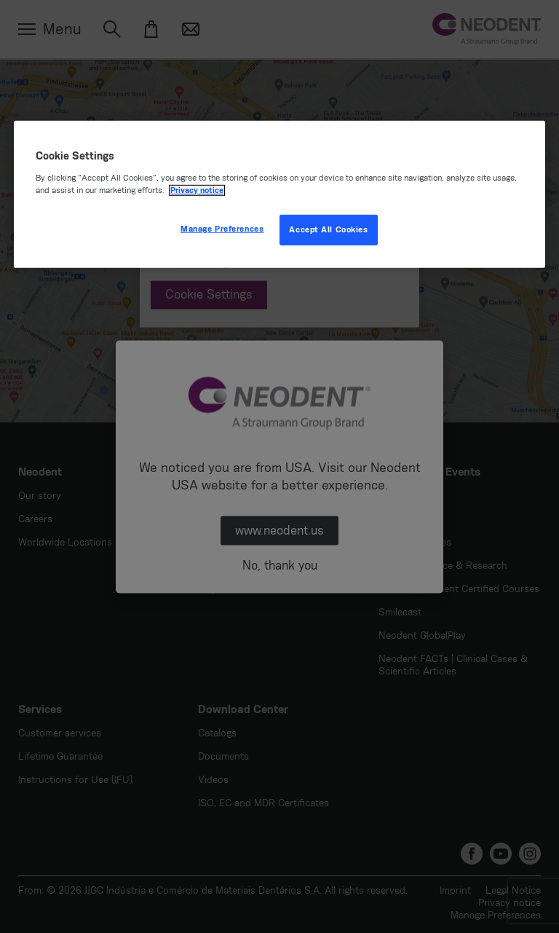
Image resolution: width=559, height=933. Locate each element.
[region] (279, 194)
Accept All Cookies (328, 230)
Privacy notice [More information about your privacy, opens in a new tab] (196, 190)
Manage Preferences (222, 229)
